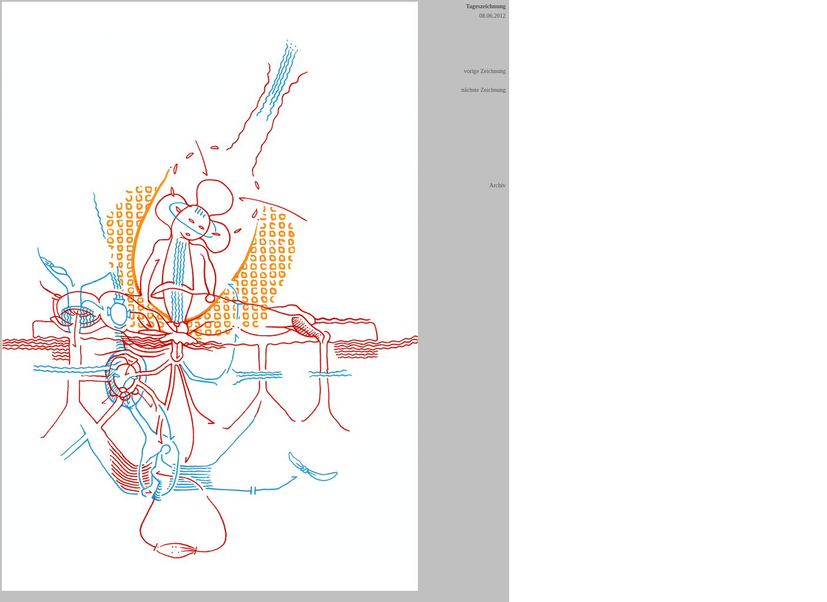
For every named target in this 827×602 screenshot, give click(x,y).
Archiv (497, 185)
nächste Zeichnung (483, 90)
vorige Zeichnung (485, 71)
